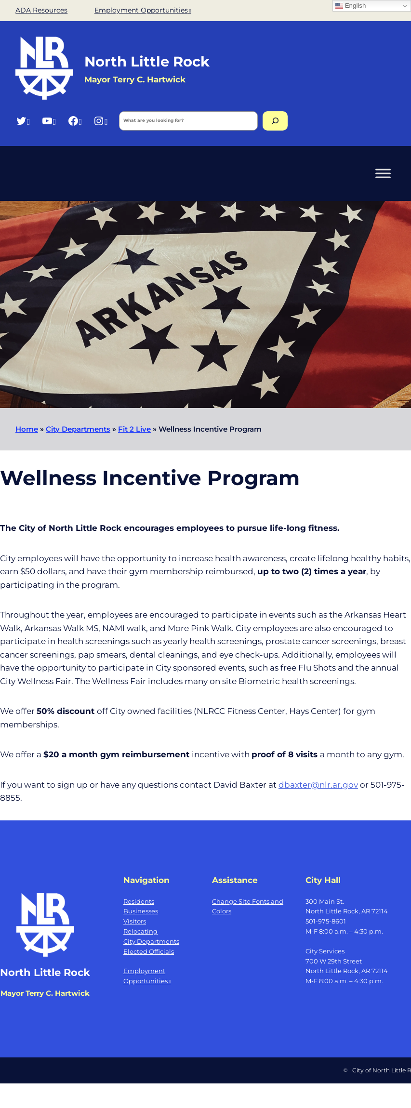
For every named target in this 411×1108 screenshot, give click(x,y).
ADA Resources (41, 10)
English (350, 6)
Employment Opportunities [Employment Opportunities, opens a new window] (142, 10)
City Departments (78, 429)
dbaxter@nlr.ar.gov (318, 784)
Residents (138, 901)
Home (26, 429)
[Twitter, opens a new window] (22, 121)
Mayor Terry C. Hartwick (45, 993)
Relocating (140, 931)
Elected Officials (148, 951)
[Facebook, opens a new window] (74, 121)
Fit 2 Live (134, 429)
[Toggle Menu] (383, 173)
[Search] (275, 121)
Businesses (140, 911)
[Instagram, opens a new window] (100, 121)
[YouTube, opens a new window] (48, 121)
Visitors (134, 921)
